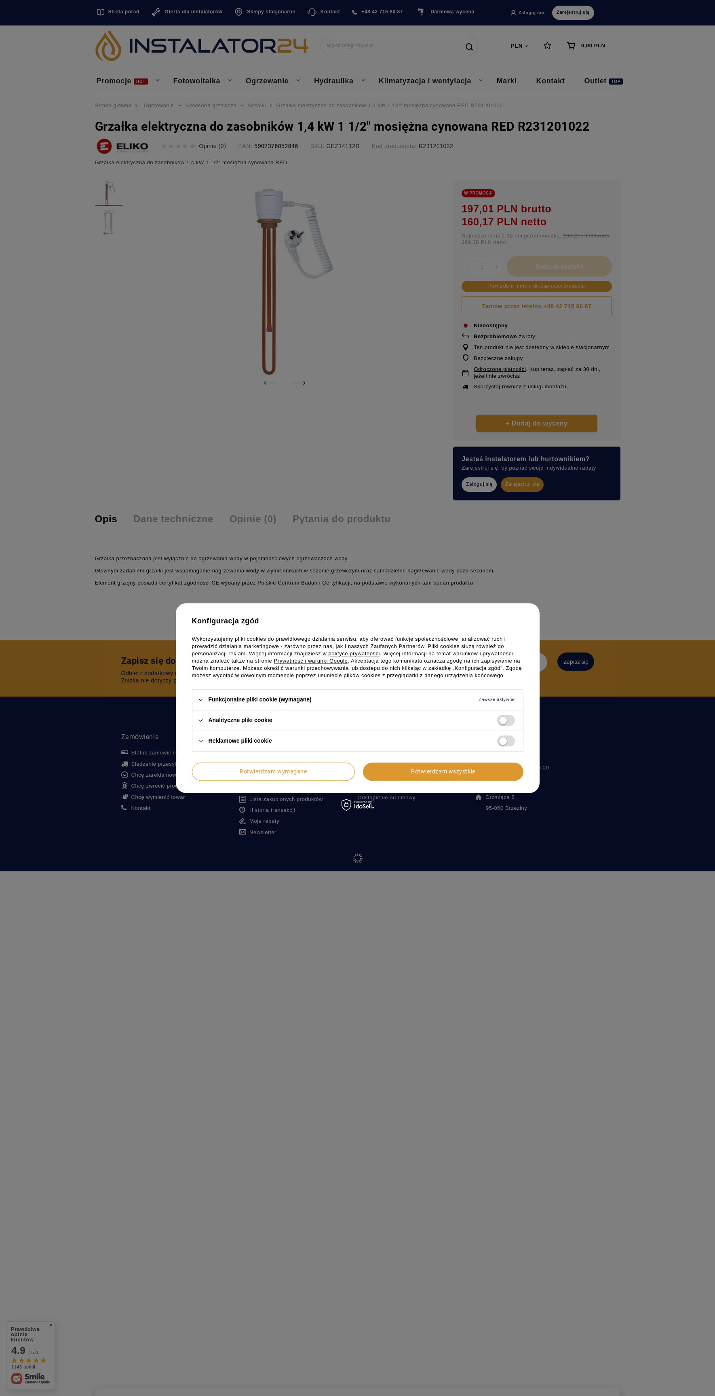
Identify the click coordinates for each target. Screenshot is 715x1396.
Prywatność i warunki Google (311, 661)
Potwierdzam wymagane (273, 771)
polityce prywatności (354, 653)
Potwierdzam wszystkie (443, 771)
